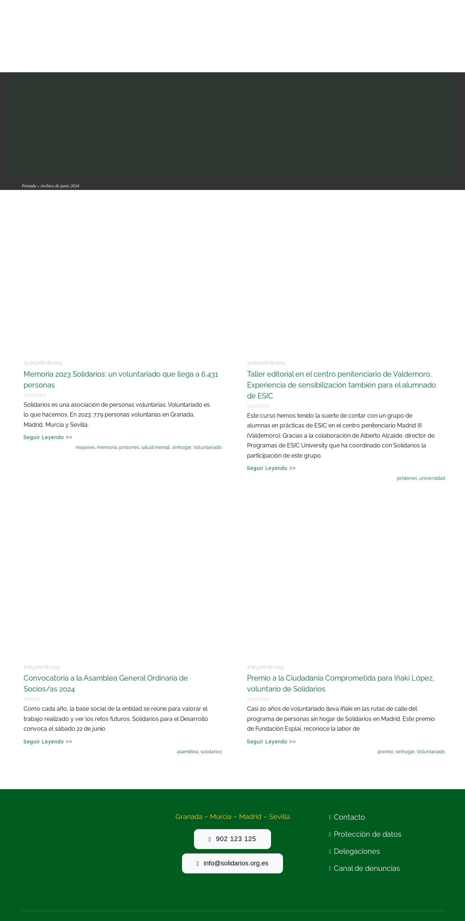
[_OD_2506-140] (344, 459)
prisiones (129, 398)
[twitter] (404, 876)
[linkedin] (443, 876)
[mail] (433, 876)
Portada (29, 136)
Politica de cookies (204, 877)
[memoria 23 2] (121, 155)
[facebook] (394, 876)
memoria (107, 398)
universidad (432, 429)
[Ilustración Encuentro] (121, 459)
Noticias (32, 650)
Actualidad (34, 346)
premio (385, 702)
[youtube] (414, 876)
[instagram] (423, 876)
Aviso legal (106, 877)
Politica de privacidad (150, 877)
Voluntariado (207, 398)
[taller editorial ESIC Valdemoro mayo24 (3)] (344, 155)
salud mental (155, 398)
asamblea (187, 702)
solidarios (211, 702)
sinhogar (181, 398)
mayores (85, 398)
